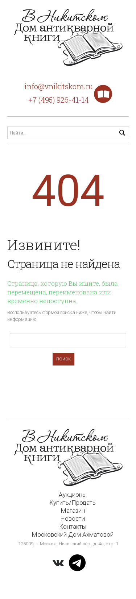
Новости (72, 518)
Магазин (73, 510)
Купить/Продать (72, 502)
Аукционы (73, 494)
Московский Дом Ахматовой (73, 534)
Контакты (72, 526)
